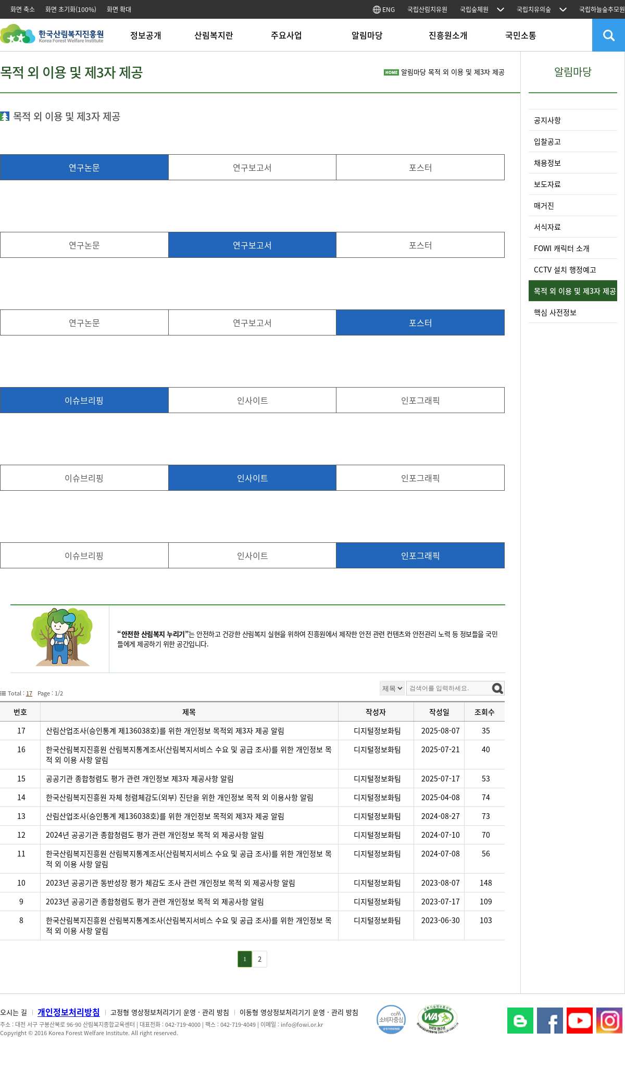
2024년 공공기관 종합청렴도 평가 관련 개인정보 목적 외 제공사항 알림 (155, 834)
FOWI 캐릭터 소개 (562, 248)
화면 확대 (119, 9)
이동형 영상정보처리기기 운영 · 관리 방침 (299, 1012)
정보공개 (145, 35)
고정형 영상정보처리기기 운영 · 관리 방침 (169, 1012)
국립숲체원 (474, 9)
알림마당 (367, 35)
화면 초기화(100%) (70, 9)
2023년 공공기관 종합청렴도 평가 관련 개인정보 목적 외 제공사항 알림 (155, 901)
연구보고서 (252, 167)
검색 (608, 35)
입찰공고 (547, 141)
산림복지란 (213, 35)
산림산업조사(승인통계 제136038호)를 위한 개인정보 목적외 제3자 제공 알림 (165, 730)
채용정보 (547, 162)
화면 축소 (22, 9)
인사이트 (252, 400)
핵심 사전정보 (555, 312)
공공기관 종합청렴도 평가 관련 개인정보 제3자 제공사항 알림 (140, 778)
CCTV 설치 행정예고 (565, 269)
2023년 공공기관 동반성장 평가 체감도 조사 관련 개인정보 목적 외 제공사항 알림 (170, 882)
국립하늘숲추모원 (602, 9)
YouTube (580, 1021)
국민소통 (520, 35)
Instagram (609, 1021)
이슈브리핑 (84, 400)
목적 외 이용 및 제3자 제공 (575, 290)
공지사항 (547, 120)
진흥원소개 (448, 35)
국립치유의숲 (534, 9)
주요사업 (286, 35)
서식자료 (547, 226)
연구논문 (84, 167)
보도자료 (547, 184)
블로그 (520, 1021)
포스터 (420, 167)
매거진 (544, 205)
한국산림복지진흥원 (52, 39)
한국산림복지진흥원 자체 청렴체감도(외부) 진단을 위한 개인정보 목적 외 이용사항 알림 (180, 797)
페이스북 (550, 1021)
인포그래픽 (420, 400)
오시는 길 (13, 1012)
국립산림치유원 (427, 9)
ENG (384, 9)
